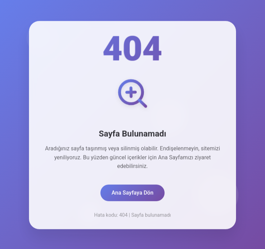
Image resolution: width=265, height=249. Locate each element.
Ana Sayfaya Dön (132, 194)
